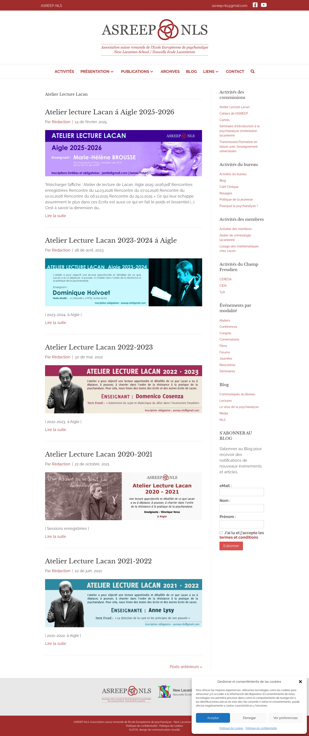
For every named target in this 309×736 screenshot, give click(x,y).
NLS (223, 420)
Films (223, 346)
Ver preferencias (285, 718)
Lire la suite (55, 215)
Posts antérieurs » (186, 666)
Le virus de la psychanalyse (239, 407)
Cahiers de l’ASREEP (234, 113)
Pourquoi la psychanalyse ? (239, 206)
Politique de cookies (231, 728)
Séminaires (227, 371)
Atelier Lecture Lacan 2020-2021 (98, 454)
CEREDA (226, 279)
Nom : (225, 500)
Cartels (225, 120)
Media (224, 413)
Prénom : (228, 516)
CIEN (223, 285)
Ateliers (225, 320)
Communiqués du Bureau (237, 394)
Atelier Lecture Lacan (235, 107)
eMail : (242, 489)
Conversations (229, 339)
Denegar (249, 718)
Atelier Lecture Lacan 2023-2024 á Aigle (111, 240)
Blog (223, 180)
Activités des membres (236, 229)
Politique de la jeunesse (236, 199)
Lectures (226, 400)
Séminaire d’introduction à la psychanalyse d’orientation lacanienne (240, 130)
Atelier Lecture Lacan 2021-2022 (98, 561)
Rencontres (227, 365)
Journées (226, 358)
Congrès (225, 333)
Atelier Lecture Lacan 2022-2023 (99, 347)
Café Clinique (229, 187)
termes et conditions (239, 537)
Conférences (228, 326)
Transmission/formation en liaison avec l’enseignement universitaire (239, 146)
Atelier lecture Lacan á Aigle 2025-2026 (109, 112)
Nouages (226, 193)
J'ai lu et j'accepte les (242, 535)
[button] (300, 681)
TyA (222, 292)
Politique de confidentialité (261, 728)
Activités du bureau (233, 174)
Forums (225, 352)
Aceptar (213, 718)
